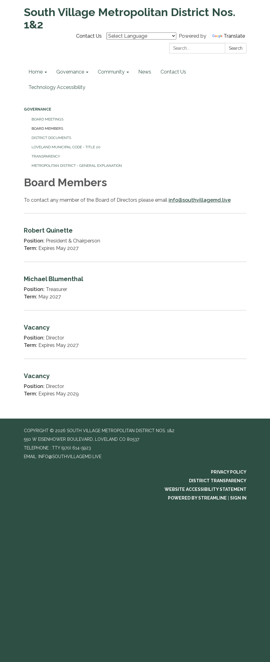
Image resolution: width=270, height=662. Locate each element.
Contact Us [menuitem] (173, 72)
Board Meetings (47, 119)
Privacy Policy (228, 472)
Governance (37, 109)
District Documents (51, 138)
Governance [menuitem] (70, 72)
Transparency (46, 156)
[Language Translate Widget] (141, 36)
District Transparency (217, 480)
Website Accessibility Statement (205, 489)
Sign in (238, 497)
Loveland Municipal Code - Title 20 (66, 147)
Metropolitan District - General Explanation (77, 165)
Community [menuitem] (111, 72)
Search (235, 48)
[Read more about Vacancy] (135, 334)
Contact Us (89, 36)
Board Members (47, 128)
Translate (228, 36)
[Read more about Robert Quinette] (135, 237)
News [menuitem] (144, 72)
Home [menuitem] (35, 72)
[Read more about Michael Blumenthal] (135, 286)
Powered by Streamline (197, 497)
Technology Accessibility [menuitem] (56, 87)
